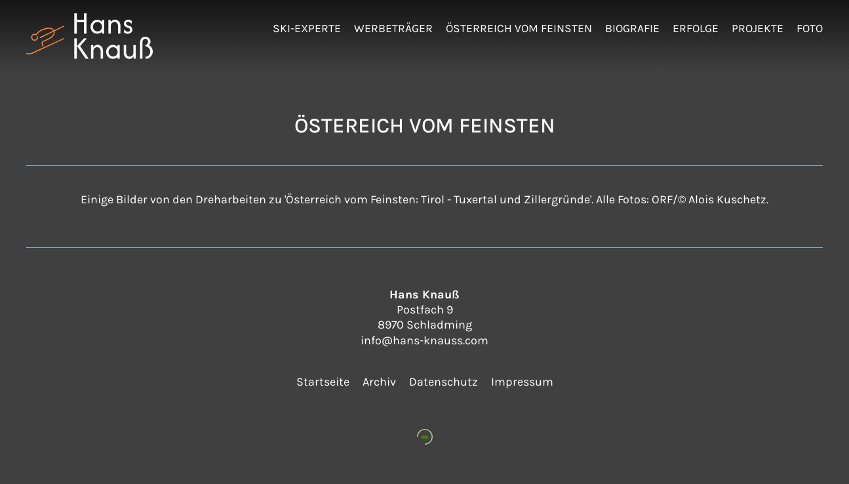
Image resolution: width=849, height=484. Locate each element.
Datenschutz (443, 381)
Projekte (757, 28)
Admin (826, 13)
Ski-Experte (307, 28)
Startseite (322, 381)
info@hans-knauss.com (424, 340)
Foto (810, 28)
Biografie (632, 28)
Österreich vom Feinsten (519, 28)
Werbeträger (393, 28)
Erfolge (696, 28)
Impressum (522, 381)
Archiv (379, 381)
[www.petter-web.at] (425, 437)
